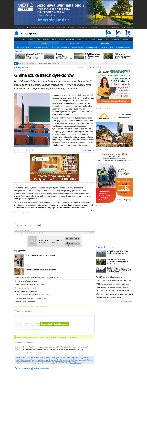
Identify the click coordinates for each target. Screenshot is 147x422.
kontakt (127, 33)
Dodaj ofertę (93, 27)
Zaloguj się (128, 27)
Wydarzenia (74, 43)
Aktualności (43, 43)
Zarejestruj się (117, 27)
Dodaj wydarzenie (35, 27)
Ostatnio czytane (77, 47)
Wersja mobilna (19, 27)
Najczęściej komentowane (60, 47)
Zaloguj (72, 363)
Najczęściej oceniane (123, 47)
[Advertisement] (43, 217)
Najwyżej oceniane (92, 47)
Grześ (25, 347)
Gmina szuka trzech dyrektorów (48, 63)
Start (21, 63)
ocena (39, 233)
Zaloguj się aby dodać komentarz (54, 324)
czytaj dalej (89, 150)
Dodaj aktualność (48, 27)
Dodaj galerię (60, 27)
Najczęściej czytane (23, 47)
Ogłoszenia (104, 43)
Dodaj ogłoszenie (81, 27)
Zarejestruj (78, 363)
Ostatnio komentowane (40, 47)
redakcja (108, 33)
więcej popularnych (126, 301)
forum (20, 233)
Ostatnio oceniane (107, 47)
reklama (118, 33)
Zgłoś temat (70, 27)
